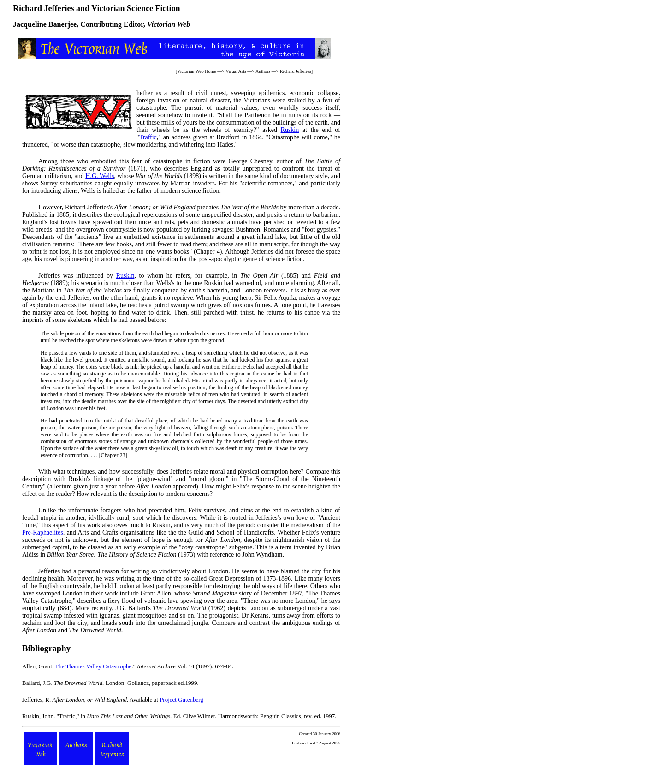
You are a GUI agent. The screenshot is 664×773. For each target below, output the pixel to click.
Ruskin (290, 129)
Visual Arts (235, 71)
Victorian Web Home (196, 71)
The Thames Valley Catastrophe (93, 666)
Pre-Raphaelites (42, 532)
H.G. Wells (99, 175)
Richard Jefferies (295, 71)
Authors (262, 71)
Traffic (148, 137)
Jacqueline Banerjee (45, 24)
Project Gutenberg (181, 699)
